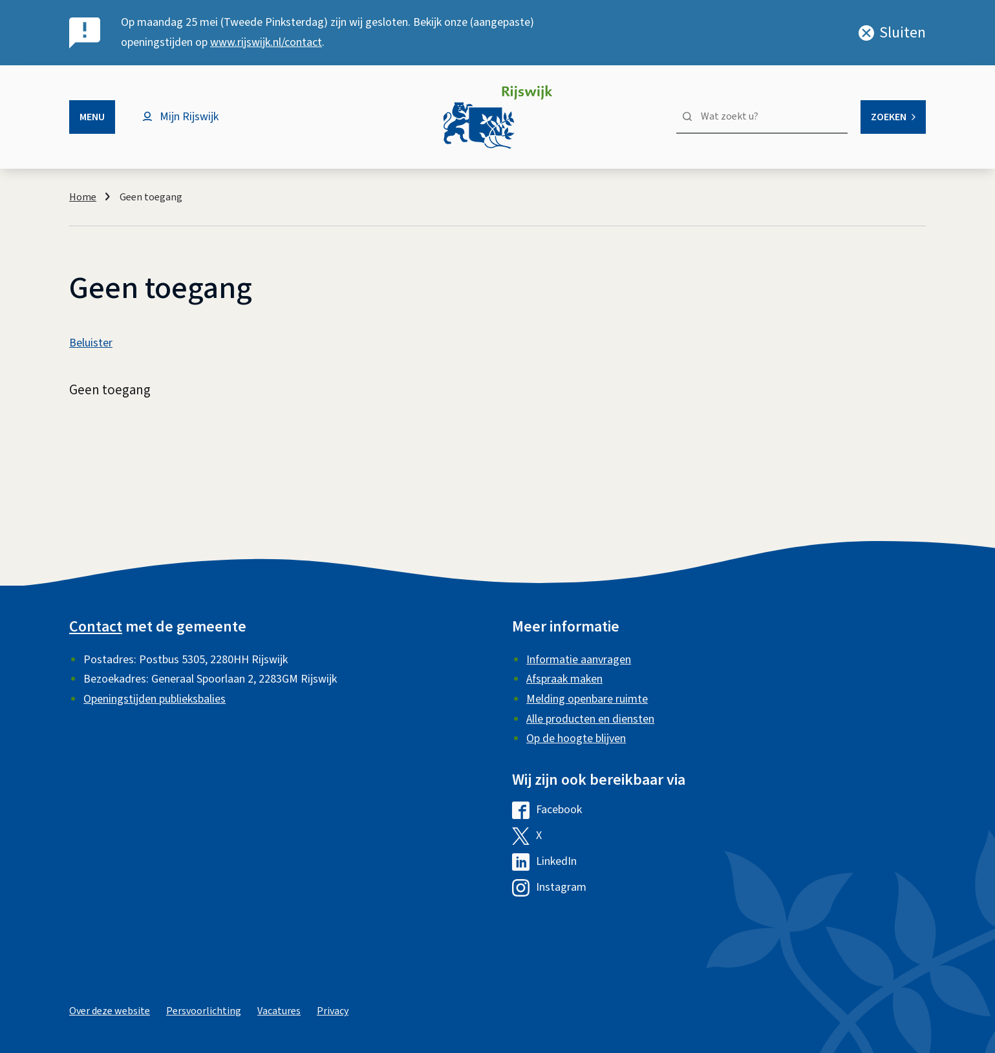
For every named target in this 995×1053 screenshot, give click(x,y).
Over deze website (109, 1011)
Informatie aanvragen (578, 660)
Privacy (332, 1011)
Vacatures (279, 1011)
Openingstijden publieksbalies (154, 699)
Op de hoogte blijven (576, 738)
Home (82, 197)
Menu (92, 117)
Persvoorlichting (203, 1011)
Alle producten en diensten (590, 719)
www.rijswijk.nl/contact (266, 42)
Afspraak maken (564, 679)
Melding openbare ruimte (587, 699)
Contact (95, 626)
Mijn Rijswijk (189, 117)
